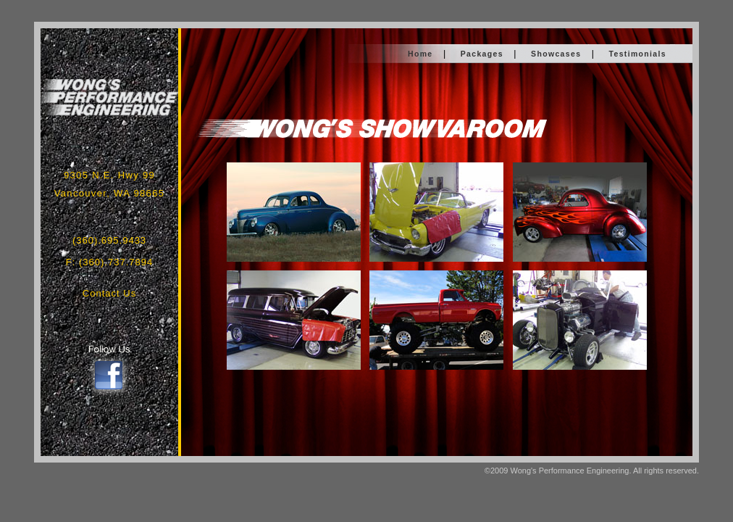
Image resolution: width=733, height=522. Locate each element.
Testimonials (637, 53)
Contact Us (109, 293)
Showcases (556, 53)
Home (420, 53)
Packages (482, 53)
